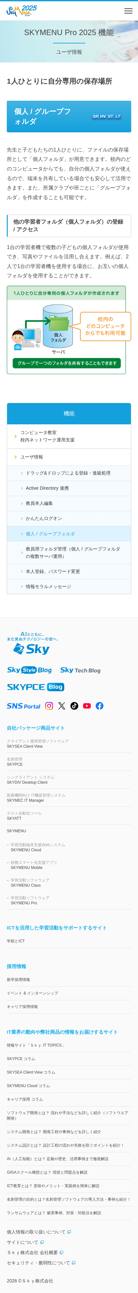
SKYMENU (16, 831)
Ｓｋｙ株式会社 (37, 1280)
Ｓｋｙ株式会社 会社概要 (35, 1252)
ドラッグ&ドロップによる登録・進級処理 (68, 473)
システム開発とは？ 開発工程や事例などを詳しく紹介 (54, 1132)
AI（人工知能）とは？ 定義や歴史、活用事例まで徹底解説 (58, 1159)
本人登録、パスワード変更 (53, 571)
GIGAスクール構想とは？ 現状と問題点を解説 (47, 1172)
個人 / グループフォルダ (50, 533)
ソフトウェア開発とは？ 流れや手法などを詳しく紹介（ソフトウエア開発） (67, 1116)
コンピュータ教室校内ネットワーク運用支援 (47, 436)
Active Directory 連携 (47, 488)
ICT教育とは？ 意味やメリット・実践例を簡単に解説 (53, 1186)
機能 (69, 413)
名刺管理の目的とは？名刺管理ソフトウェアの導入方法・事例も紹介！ (69, 1199)
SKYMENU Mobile (71, 865)
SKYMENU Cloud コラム (28, 1086)
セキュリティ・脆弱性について (41, 1262)
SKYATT (69, 816)
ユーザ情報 (31, 456)
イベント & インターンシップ (32, 993)
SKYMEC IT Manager (69, 798)
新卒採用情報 (18, 979)
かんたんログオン (44, 518)
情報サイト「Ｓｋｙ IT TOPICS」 (36, 1045)
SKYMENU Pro (71, 900)
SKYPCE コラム (21, 1059)
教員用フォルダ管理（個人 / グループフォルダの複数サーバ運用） (73, 552)
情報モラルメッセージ (48, 586)
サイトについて (25, 1242)
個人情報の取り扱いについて (39, 1231)
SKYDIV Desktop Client (69, 780)
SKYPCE (69, 762)
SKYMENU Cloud (71, 847)
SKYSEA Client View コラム (31, 1072)
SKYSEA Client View (69, 744)
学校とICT (16, 941)
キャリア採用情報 (22, 1006)
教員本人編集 (39, 503)
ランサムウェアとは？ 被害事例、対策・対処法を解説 (54, 1213)
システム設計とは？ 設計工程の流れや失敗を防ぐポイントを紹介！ (65, 1145)
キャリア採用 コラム (25, 1099)
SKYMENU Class (71, 883)
